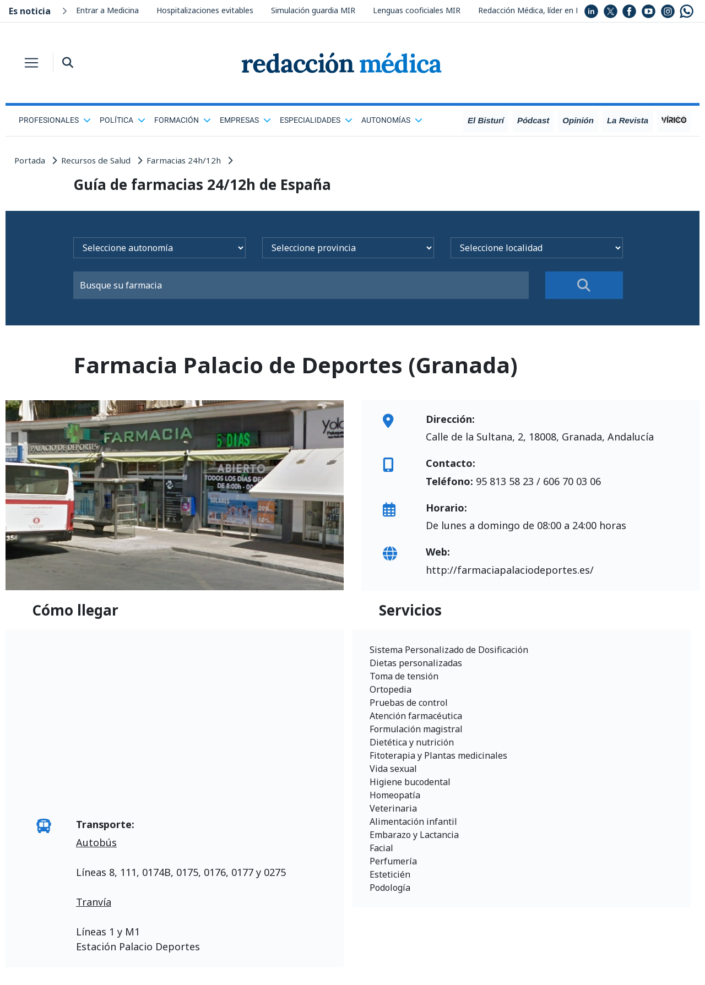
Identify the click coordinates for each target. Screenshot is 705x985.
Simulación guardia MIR (313, 10)
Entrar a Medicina (107, 10)
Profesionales (55, 120)
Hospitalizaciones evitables (204, 10)
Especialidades (316, 120)
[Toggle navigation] (31, 62)
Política (122, 120)
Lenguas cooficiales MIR (416, 10)
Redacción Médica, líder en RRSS (536, 10)
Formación (182, 120)
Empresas (245, 120)
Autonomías (391, 120)
